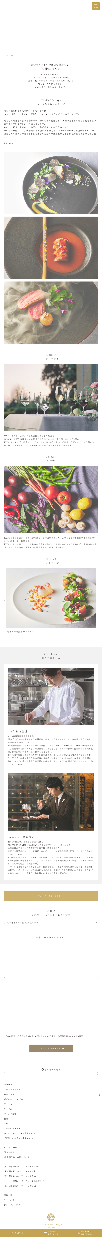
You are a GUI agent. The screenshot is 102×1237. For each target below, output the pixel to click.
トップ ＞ (6, 55)
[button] (4, 598)
